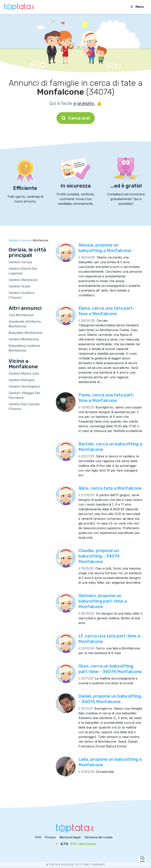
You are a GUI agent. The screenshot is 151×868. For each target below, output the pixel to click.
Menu (137, 7)
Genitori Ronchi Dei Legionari (23, 271)
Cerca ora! (75, 118)
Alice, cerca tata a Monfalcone (110, 488)
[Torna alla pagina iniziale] (19, 7)
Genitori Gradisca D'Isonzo (21, 295)
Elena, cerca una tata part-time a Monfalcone (106, 311)
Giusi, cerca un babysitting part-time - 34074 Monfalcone (110, 668)
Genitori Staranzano (23, 280)
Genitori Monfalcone (24, 339)
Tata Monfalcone (21, 315)
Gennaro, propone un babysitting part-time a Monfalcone (102, 601)
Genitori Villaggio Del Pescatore (24, 395)
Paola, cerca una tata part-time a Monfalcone (106, 397)
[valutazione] (75, 843)
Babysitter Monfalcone (25, 333)
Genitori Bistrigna (21, 380)
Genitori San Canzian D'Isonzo (24, 406)
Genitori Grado (19, 286)
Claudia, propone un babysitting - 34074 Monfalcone (99, 556)
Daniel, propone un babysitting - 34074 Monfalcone (109, 698)
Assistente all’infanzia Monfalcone (25, 323)
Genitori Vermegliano (24, 386)
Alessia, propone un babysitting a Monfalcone (104, 247)
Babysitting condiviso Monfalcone (24, 348)
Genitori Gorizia (20, 262)
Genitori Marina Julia (24, 373)
